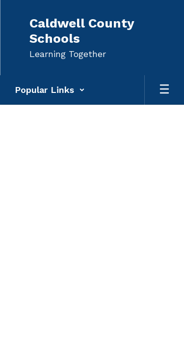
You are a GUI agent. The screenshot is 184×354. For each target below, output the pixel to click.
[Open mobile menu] (164, 90)
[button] (50, 90)
